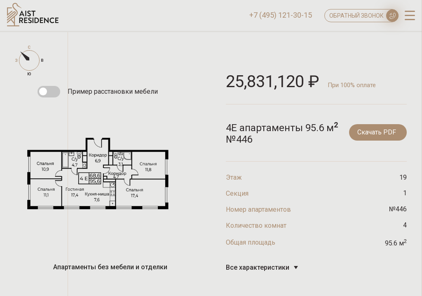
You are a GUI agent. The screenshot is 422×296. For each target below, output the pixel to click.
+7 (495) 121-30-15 (280, 15)
